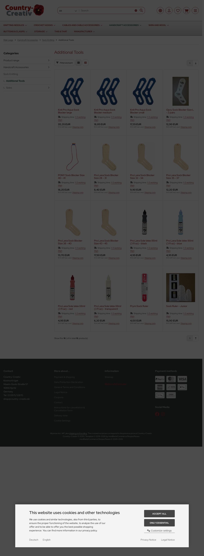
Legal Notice (168, 539)
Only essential (159, 523)
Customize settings (159, 530)
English (47, 539)
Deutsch (33, 539)
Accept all (159, 513)
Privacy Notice (148, 539)
